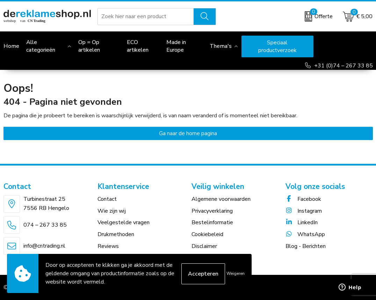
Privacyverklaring (212, 211)
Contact (107, 199)
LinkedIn (301, 222)
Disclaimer (204, 246)
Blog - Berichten (305, 246)
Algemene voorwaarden (221, 199)
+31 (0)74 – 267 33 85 (343, 65)
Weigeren (235, 273)
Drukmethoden (115, 234)
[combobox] (146, 16)
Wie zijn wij (111, 211)
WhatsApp (305, 234)
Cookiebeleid (207, 234)
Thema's (221, 46)
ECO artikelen (138, 46)
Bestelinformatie (212, 222)
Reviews (108, 246)
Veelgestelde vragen (123, 222)
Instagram (303, 211)
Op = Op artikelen (89, 46)
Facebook (303, 199)
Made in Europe (176, 46)
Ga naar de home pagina (188, 133)
